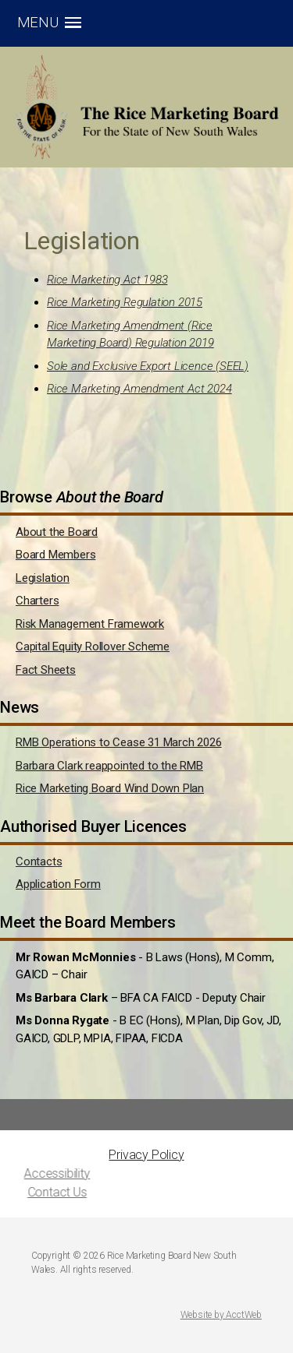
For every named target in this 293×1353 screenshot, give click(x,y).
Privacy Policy (146, 1154)
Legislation (43, 578)
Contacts (39, 861)
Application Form (58, 884)
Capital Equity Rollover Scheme (93, 647)
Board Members (55, 555)
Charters (37, 601)
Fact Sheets (46, 670)
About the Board (57, 532)
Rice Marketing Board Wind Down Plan (110, 788)
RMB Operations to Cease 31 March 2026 (119, 742)
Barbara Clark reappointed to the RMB (109, 766)
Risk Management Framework (90, 624)
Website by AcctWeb (221, 1314)
